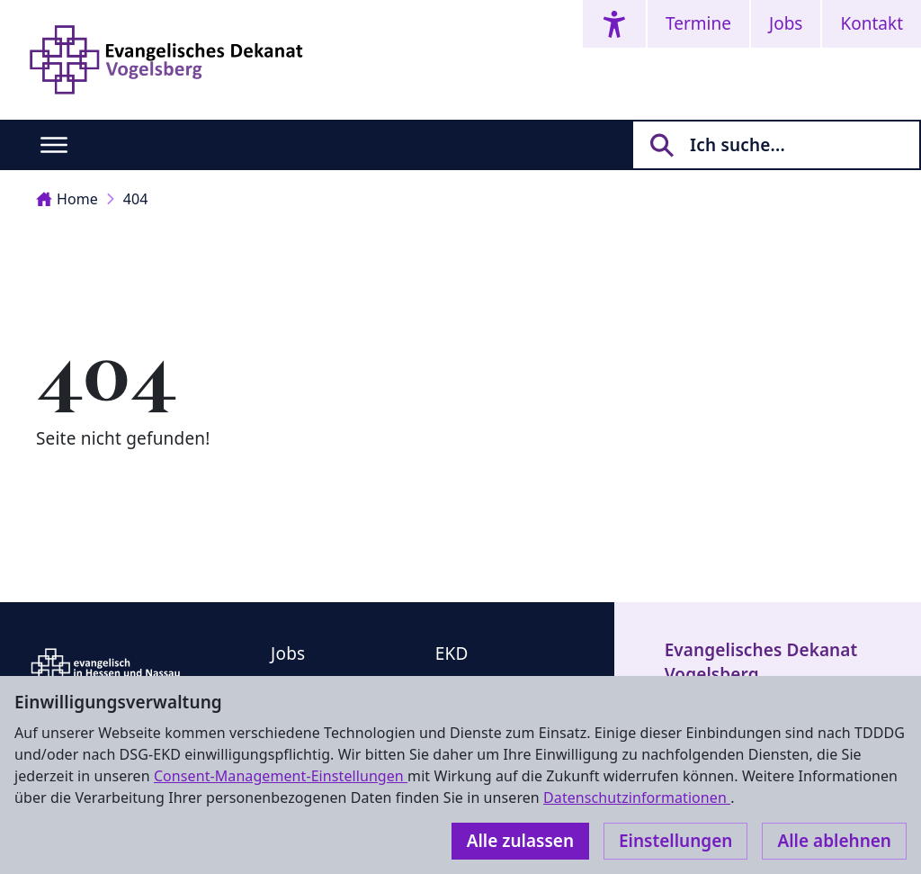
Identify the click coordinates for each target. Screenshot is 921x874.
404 (135, 199)
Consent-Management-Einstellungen (280, 776)
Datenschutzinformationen (636, 797)
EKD (452, 653)
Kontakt (871, 23)
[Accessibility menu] (614, 24)
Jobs (785, 23)
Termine (698, 23)
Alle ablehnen (834, 840)
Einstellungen (675, 840)
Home (67, 199)
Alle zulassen (520, 840)
